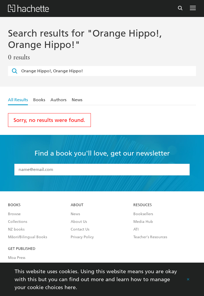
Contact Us (80, 229)
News (77, 99)
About (77, 205)
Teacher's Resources (150, 237)
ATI (136, 229)
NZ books (16, 229)
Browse (14, 214)
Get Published (21, 249)
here (70, 287)
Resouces (142, 205)
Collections (17, 222)
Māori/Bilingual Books (27, 237)
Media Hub (143, 222)
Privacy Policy (82, 237)
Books (39, 99)
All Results (18, 99)
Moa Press (16, 258)
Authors (58, 99)
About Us (79, 222)
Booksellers (143, 214)
